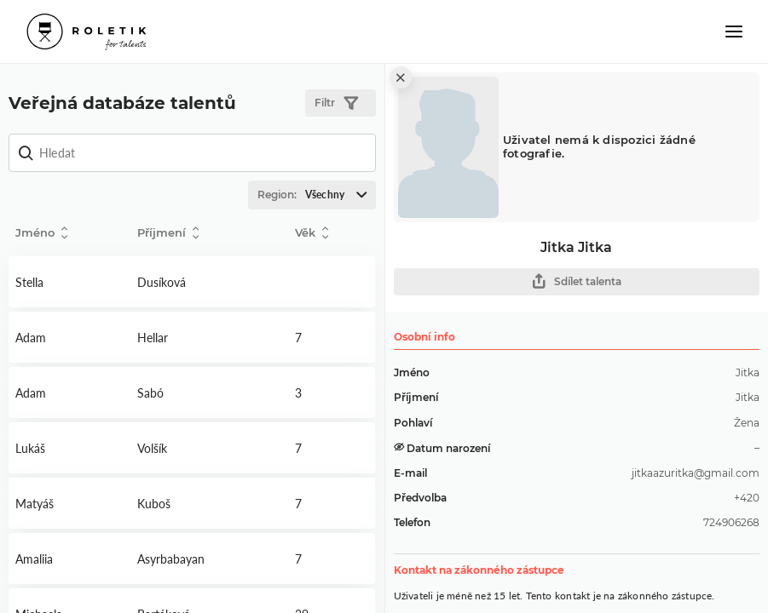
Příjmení (168, 233)
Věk (311, 233)
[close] (401, 77)
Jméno (41, 233)
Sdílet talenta (576, 281)
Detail (69, 281)
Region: (316, 195)
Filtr (336, 103)
